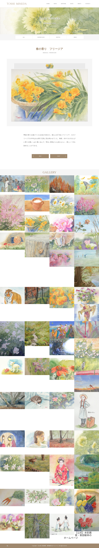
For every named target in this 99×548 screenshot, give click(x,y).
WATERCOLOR (40, 37)
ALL (24, 37)
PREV (40, 156)
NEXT (58, 156)
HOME (48, 3)
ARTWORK (63, 3)
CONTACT (87, 3)
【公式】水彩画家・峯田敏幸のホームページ (78, 535)
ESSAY (71, 3)
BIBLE (75, 37)
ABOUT (79, 3)
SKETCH (58, 37)
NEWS (55, 3)
